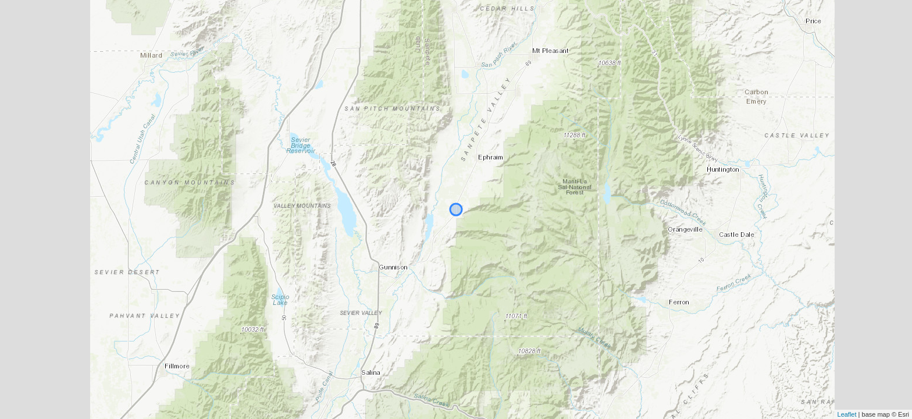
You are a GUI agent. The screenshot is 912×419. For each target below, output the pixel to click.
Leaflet (847, 414)
